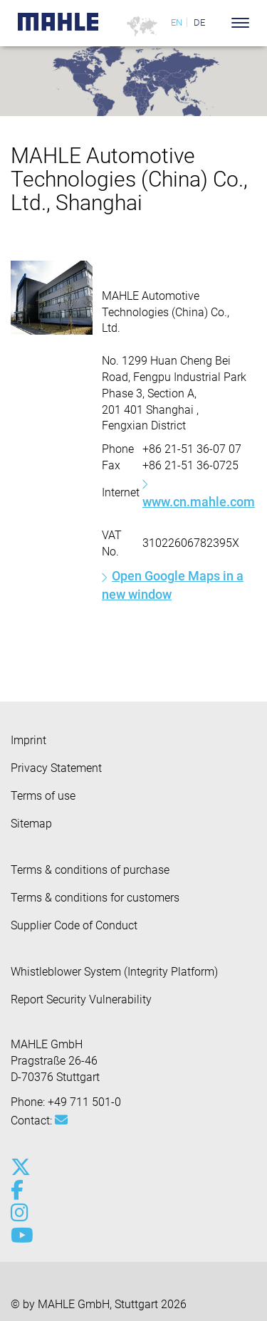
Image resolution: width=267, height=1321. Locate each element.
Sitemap (31, 823)
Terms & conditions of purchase (90, 870)
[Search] (219, 23)
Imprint (28, 740)
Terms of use (43, 796)
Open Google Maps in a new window (173, 585)
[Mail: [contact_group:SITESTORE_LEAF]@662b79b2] (61, 1120)
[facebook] (19, 1190)
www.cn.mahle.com (198, 501)
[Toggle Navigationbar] (240, 23)
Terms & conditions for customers (95, 897)
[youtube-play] (19, 1236)
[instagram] (19, 1213)
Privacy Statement (56, 768)
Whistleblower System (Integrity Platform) (114, 971)
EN (176, 22)
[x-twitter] (19, 1167)
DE (199, 22)
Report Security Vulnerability (81, 999)
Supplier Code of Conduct (74, 925)
